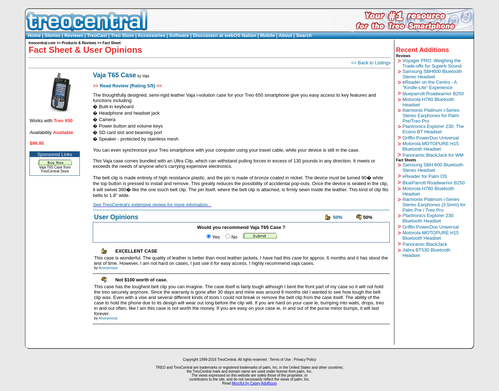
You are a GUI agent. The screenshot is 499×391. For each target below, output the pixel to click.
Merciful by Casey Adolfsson (254, 383)
